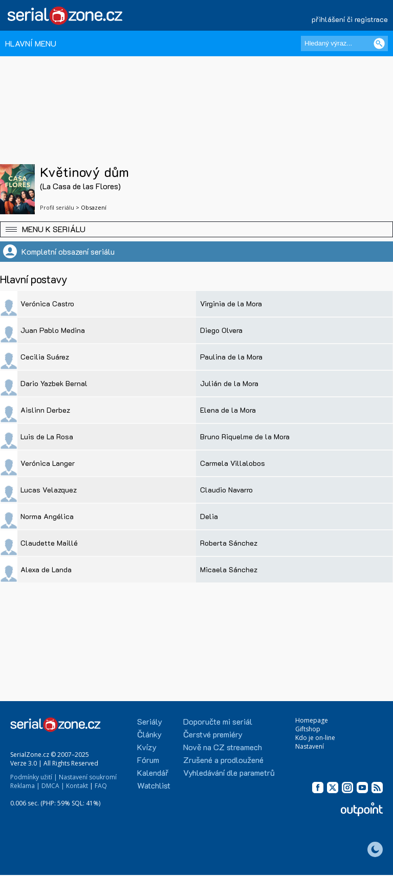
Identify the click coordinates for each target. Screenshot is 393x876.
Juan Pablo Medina (52, 330)
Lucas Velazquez (48, 490)
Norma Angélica (47, 516)
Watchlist (153, 785)
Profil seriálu (57, 207)
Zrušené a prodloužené (223, 759)
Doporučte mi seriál (217, 721)
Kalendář (152, 772)
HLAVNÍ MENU (30, 43)
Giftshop (307, 729)
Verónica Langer (47, 463)
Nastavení (309, 746)
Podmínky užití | (33, 777)
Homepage (311, 720)
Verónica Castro (47, 303)
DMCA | (52, 785)
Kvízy (147, 747)
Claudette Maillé (49, 543)
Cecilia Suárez (44, 357)
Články (149, 734)
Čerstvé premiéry (213, 734)
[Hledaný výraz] (344, 43)
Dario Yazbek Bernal (54, 383)
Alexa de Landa (46, 569)
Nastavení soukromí (88, 777)
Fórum (148, 759)
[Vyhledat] (379, 43)
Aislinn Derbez (45, 410)
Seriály (149, 721)
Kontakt (77, 785)
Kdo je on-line (315, 737)
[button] (196, 229)
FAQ (101, 785)
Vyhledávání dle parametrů (229, 772)
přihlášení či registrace (350, 19)
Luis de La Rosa (46, 436)
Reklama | (25, 785)
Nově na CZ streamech (222, 747)
